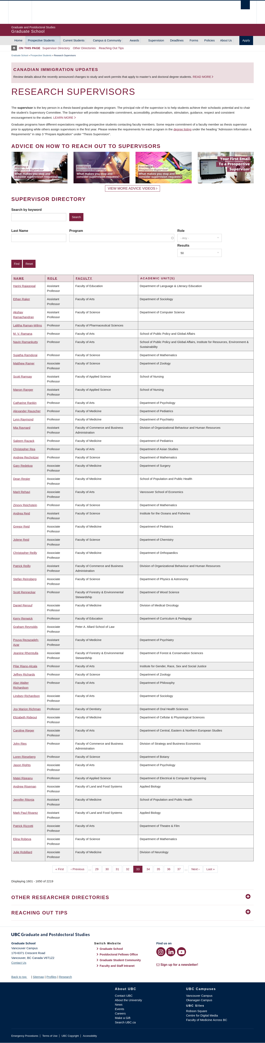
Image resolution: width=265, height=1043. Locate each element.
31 (119, 869)
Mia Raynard (21, 427)
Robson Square (196, 1011)
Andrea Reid (21, 513)
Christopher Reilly (25, 552)
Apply (246, 40)
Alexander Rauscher (27, 411)
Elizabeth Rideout (25, 717)
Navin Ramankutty (25, 342)
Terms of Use (49, 1035)
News (119, 1004)
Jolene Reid (21, 539)
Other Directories (84, 48)
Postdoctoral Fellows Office (119, 954)
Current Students (73, 40)
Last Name (19, 230)
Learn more (63, 117)
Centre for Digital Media (202, 1015)
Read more (202, 76)
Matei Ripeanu (23, 778)
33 (139, 869)
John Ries (20, 743)
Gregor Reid (21, 526)
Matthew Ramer (24, 363)
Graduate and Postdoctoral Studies (132, 935)
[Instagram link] (160, 951)
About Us (226, 40)
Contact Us (18, 962)
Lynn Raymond (23, 419)
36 (170, 869)
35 (160, 869)
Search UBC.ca (125, 1022)
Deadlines (177, 40)
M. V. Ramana (22, 333)
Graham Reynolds (25, 626)
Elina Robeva (22, 839)
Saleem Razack (23, 440)
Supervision (156, 40)
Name (19, 278)
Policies (209, 40)
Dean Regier (21, 478)
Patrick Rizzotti (23, 826)
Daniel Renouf (22, 605)
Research (65, 977)
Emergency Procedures (24, 1035)
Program (76, 230)
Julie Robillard (22, 852)
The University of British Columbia (20, 12)
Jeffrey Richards (24, 674)
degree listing (182, 129)
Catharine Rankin (25, 402)
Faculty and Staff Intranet (117, 965)
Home (18, 40)
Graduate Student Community (120, 960)
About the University (128, 1000)
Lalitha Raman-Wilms (27, 325)
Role (181, 230)
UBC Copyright (70, 1035)
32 (129, 869)
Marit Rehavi (21, 492)
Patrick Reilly (22, 566)
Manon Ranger (23, 389)
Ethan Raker (21, 299)
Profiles (51, 977)
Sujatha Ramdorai (25, 355)
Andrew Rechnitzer (26, 457)
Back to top (20, 977)
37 (180, 869)
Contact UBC (124, 995)
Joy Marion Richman (27, 709)
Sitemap (38, 977)
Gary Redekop (23, 465)
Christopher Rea (24, 449)
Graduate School (19, 55)
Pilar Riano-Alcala (25, 666)
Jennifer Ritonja (23, 799)
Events (119, 1009)
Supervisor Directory (56, 48)
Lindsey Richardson (26, 696)
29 (98, 869)
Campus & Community (107, 40)
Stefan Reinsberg (25, 579)
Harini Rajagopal (24, 286)
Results (183, 245)
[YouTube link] (181, 951)
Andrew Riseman (24, 786)
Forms (194, 40)
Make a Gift (122, 1018)
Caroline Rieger (23, 730)
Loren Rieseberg (24, 756)
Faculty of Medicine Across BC (206, 1020)
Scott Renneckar (24, 592)
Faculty (84, 278)
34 (149, 869)
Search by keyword (26, 209)
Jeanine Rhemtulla (25, 653)
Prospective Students (41, 40)
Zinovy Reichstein (25, 505)
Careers (120, 1013)
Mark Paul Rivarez (25, 812)
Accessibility (90, 1035)
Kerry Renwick (23, 618)
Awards (134, 40)
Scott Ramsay (22, 376)
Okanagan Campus (199, 1000)
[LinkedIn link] (170, 951)
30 (108, 869)
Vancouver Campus (199, 995)
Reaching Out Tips (111, 48)
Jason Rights (22, 765)
